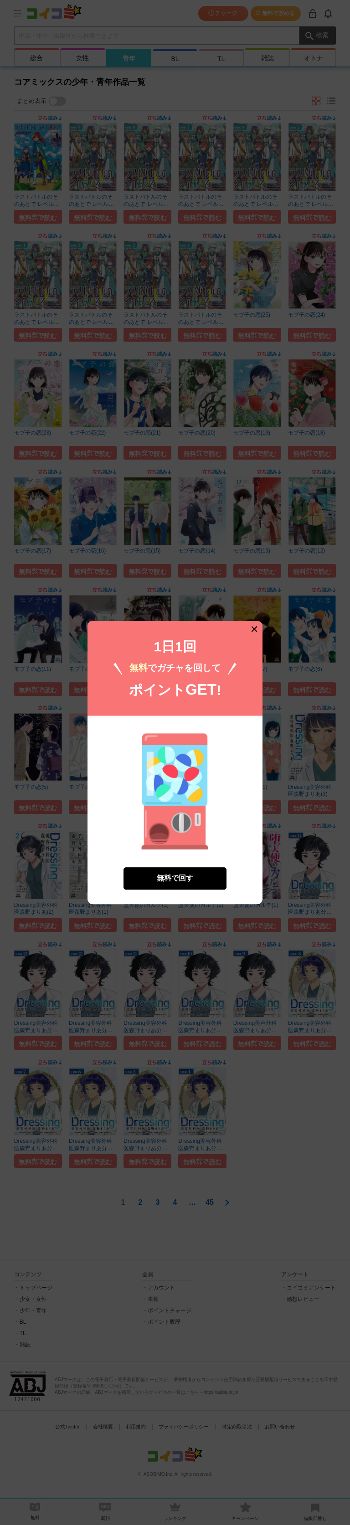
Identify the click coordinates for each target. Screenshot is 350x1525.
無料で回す (175, 878)
